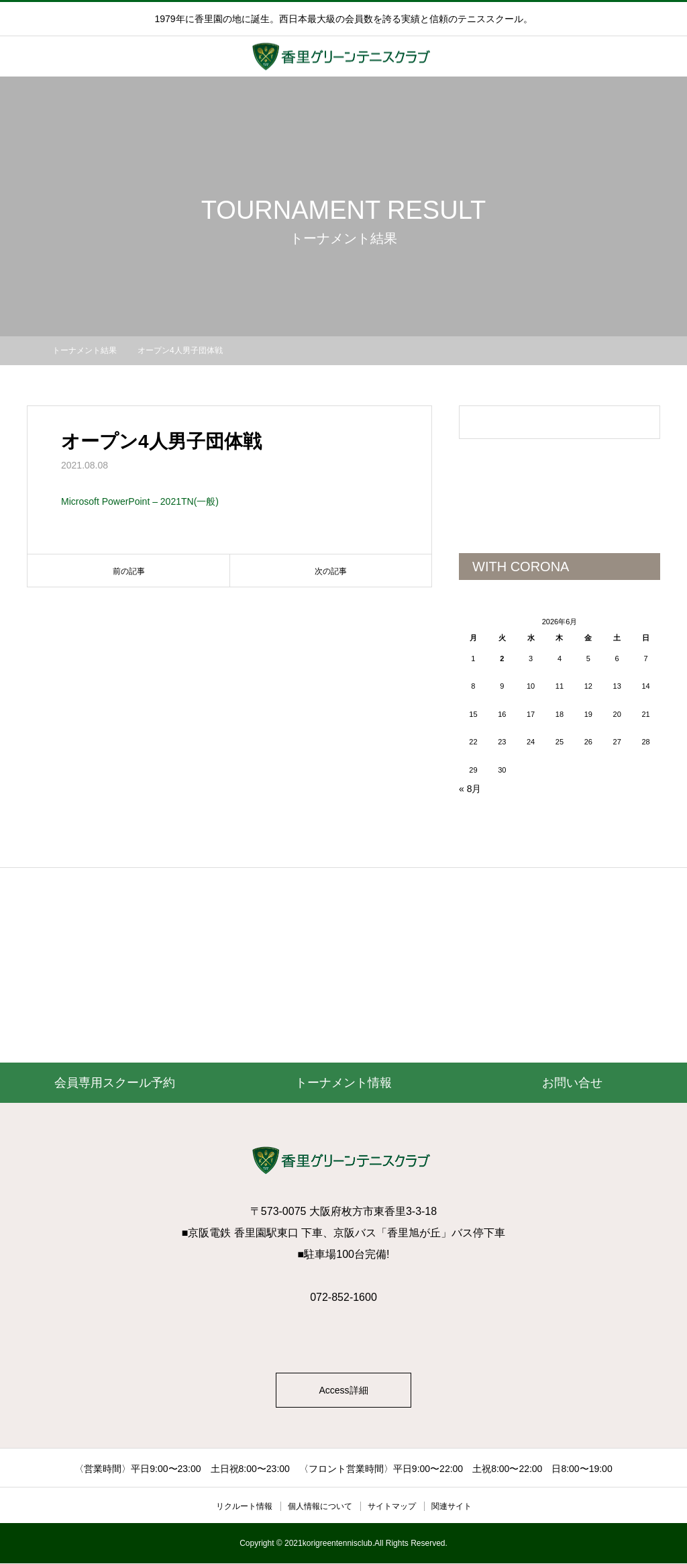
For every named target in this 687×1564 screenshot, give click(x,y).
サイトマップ (392, 1507)
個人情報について (320, 1507)
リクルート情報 (244, 1507)
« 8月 (470, 789)
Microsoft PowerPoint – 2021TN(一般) (140, 501)
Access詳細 (343, 1390)
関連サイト (451, 1507)
